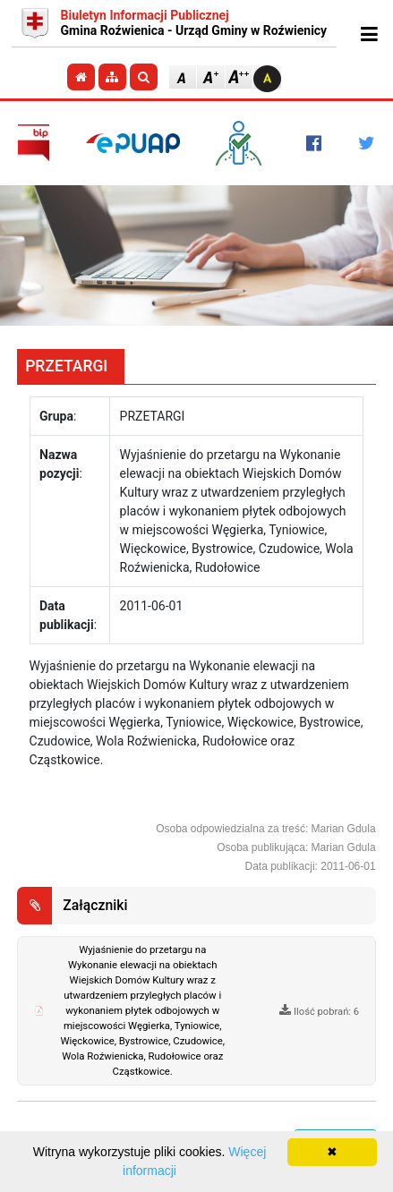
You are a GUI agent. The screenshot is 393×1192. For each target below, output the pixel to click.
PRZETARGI (66, 366)
